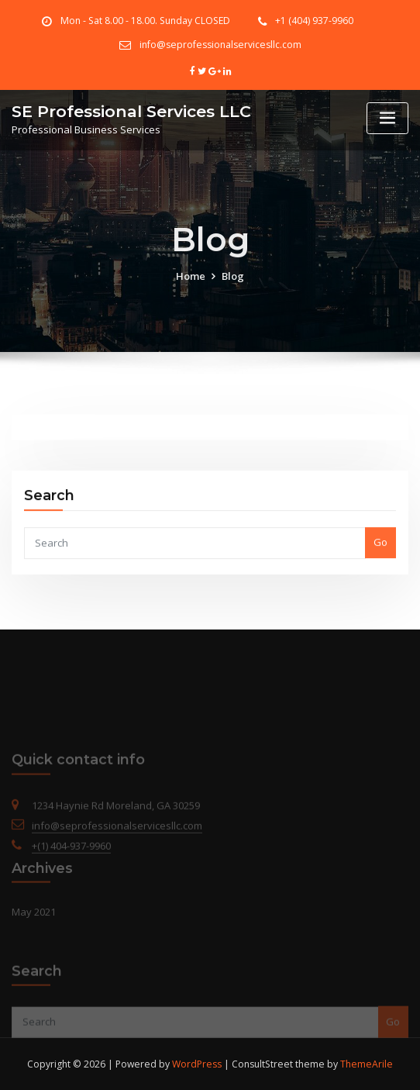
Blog (233, 287)
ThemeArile (366, 1064)
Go (380, 559)
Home (190, 287)
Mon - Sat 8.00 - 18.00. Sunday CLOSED (145, 20)
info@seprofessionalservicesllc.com (220, 44)
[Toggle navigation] (387, 118)
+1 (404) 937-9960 (314, 20)
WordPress (197, 1064)
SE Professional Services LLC (131, 111)
